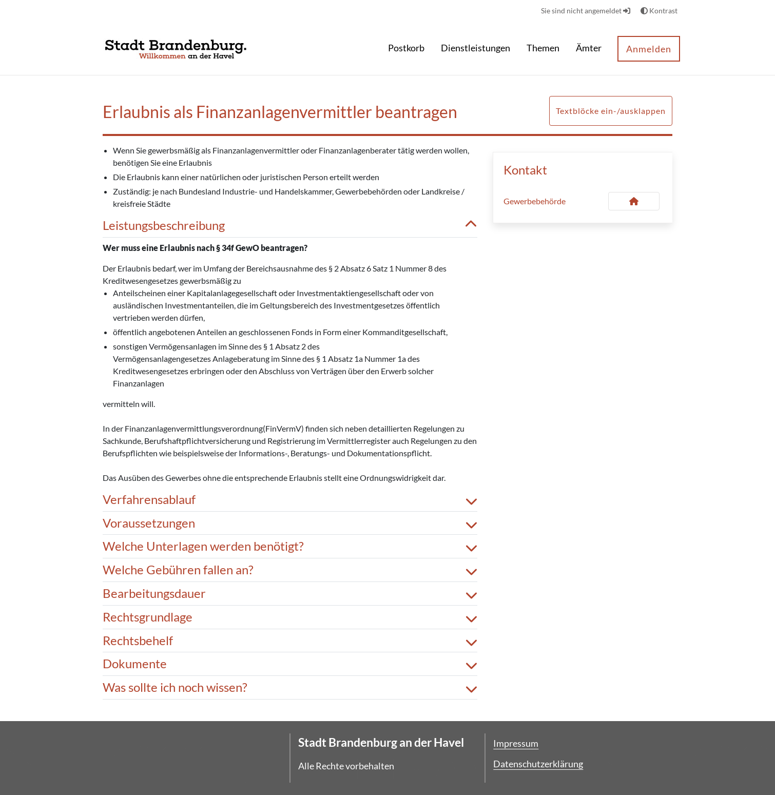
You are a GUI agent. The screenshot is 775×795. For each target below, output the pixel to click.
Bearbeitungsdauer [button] (290, 593)
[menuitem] (406, 49)
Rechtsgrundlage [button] (290, 617)
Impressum (515, 743)
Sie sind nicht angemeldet (585, 10)
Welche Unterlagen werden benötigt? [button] (290, 546)
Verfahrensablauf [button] (290, 499)
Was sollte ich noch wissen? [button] (290, 687)
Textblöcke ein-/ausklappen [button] (611, 110)
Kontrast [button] (659, 10)
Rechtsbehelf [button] (290, 640)
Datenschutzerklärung (538, 763)
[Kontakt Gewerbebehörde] (634, 201)
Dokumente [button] (290, 663)
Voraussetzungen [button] (290, 523)
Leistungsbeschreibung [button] (290, 225)
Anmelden (648, 48)
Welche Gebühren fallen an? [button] (290, 570)
